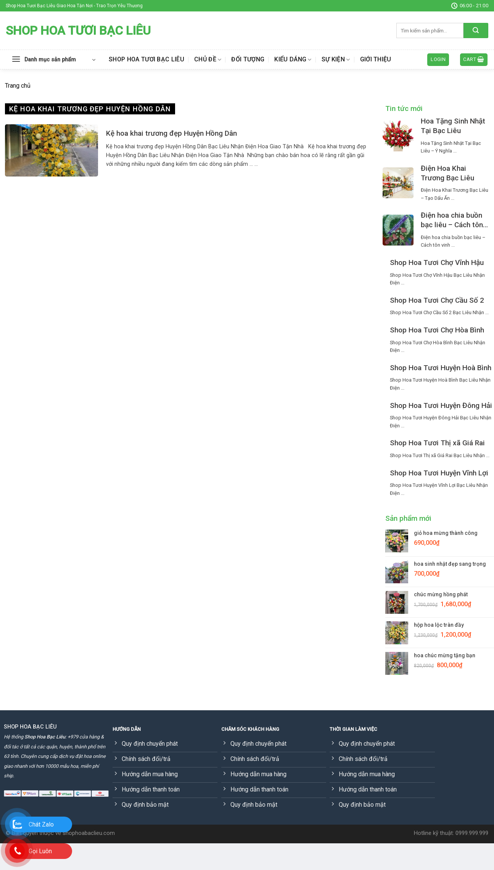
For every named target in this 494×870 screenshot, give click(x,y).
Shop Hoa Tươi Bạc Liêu (78, 30)
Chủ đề (207, 59)
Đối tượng (247, 59)
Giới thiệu (375, 59)
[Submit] (475, 30)
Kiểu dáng (292, 59)
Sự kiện (336, 59)
